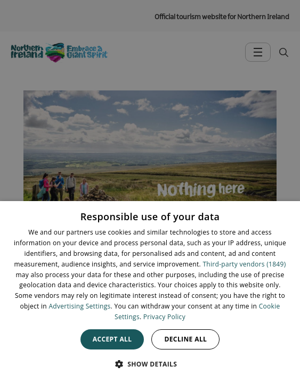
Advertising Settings (79, 306)
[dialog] (150, 292)
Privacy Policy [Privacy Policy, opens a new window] (164, 316)
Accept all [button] (112, 339)
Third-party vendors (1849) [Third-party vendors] (244, 264)
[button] (150, 363)
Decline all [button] (185, 339)
